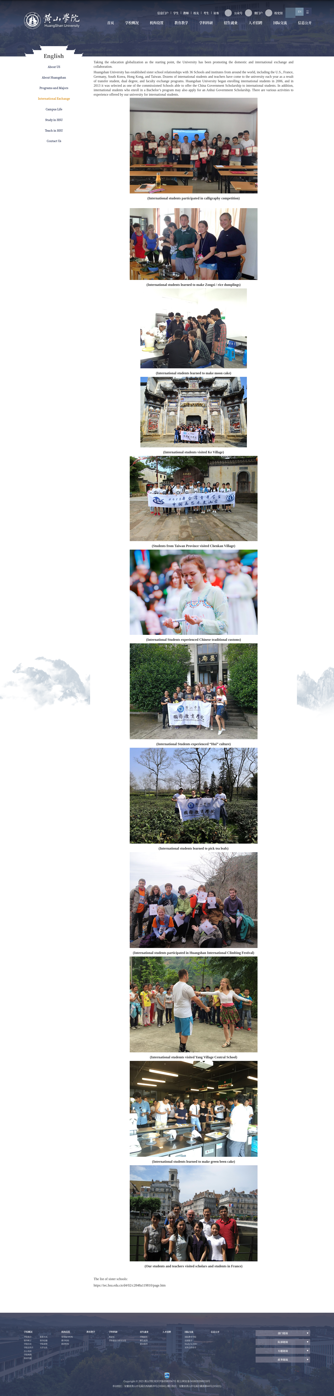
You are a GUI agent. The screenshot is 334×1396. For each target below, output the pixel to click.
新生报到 (157, 1341)
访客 (203, 14)
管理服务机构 (72, 1337)
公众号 (223, 14)
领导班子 (28, 1341)
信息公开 (301, 26)
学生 (153, 14)
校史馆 (267, 14)
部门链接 (283, 1333)
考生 (191, 14)
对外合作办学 (210, 1350)
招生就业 (228, 26)
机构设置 (155, 26)
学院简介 (28, 1337)
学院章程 (46, 1350)
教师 (166, 14)
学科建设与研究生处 (128, 1341)
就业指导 (157, 1346)
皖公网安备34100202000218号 (193, 1381)
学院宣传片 (30, 1350)
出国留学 (207, 1341)
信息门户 (137, 14)
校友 (178, 14)
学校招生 (157, 1337)
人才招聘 (252, 26)
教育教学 (179, 26)
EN (295, 15)
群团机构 (70, 1346)
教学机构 (70, 1341)
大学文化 (46, 1354)
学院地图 (28, 1358)
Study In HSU (210, 1346)
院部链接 (283, 1341)
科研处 (121, 1337)
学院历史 (28, 1346)
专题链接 (283, 1350)
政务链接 (283, 1359)
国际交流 (277, 26)
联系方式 (46, 1341)
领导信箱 (46, 1346)
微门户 (245, 14)
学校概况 (130, 26)
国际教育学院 (210, 1337)
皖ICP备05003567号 (166, 1381)
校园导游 (46, 1337)
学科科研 (204, 26)
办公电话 (28, 1354)
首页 (110, 26)
